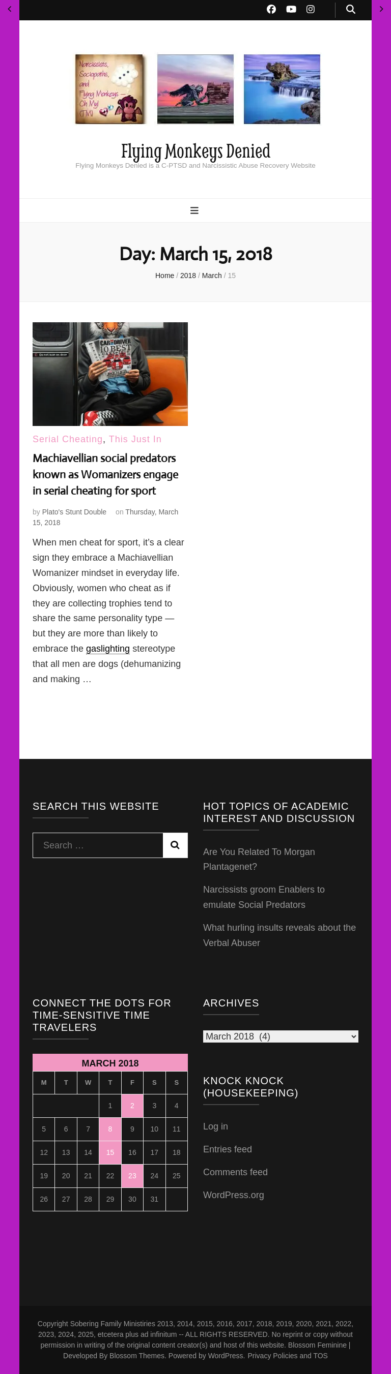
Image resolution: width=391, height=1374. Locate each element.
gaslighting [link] (108, 649)
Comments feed (235, 1172)
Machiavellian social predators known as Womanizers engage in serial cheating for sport (105, 474)
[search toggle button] (350, 10)
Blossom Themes (136, 1356)
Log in (215, 1126)
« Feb (9, 9)
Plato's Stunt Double (74, 512)
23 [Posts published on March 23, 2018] (132, 1176)
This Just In (135, 439)
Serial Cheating (68, 439)
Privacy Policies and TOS (288, 1356)
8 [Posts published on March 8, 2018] (110, 1129)
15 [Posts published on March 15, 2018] (110, 1152)
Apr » (381, 9)
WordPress (225, 1356)
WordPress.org (233, 1195)
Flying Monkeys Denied (195, 150)
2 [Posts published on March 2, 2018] (132, 1106)
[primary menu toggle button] (195, 211)
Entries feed (227, 1149)
